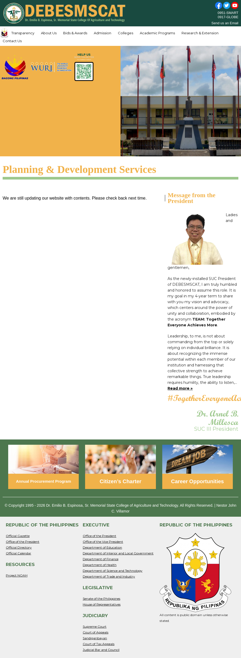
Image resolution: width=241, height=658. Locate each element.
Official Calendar (18, 553)
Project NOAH (16, 575)
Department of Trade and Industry (109, 576)
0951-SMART (227, 13)
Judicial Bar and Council (101, 650)
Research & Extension (200, 33)
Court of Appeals (95, 632)
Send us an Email (224, 23)
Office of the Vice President (103, 542)
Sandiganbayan (95, 638)
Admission (102, 33)
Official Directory (19, 547)
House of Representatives (102, 604)
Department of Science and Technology (112, 571)
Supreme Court (94, 626)
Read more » (180, 388)
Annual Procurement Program (43, 481)
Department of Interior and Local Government (118, 553)
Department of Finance (100, 559)
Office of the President (22, 542)
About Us (49, 33)
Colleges (125, 33)
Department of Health (100, 565)
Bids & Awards (75, 33)
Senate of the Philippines (101, 599)
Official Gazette (18, 536)
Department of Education (102, 547)
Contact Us (12, 41)
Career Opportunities (197, 481)
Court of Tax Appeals (98, 644)
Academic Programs (157, 33)
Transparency (22, 33)
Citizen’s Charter (120, 481)
